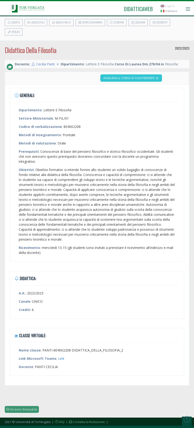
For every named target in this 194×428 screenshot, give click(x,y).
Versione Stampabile (21, 409)
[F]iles (13, 32)
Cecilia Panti (45, 64)
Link (61, 358)
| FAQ (58, 422)
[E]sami (138, 22)
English (168, 6)
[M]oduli (36, 22)
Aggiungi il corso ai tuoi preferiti (131, 78)
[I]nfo (13, 22)
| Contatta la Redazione (85, 422)
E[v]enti (159, 22)
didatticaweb (138, 9)
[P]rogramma (90, 22)
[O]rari (117, 22)
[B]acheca (61, 22)
